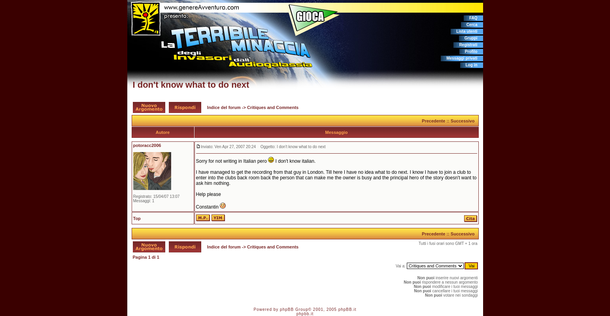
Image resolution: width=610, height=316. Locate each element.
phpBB (287, 309)
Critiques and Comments (272, 107)
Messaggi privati (461, 58)
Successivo (463, 120)
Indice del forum (224, 107)
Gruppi (471, 38)
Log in (472, 65)
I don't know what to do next (191, 85)
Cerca (472, 25)
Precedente (433, 120)
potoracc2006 (147, 145)
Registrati (468, 45)
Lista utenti (466, 31)
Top (137, 218)
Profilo (471, 51)
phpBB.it (347, 309)
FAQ (473, 18)
